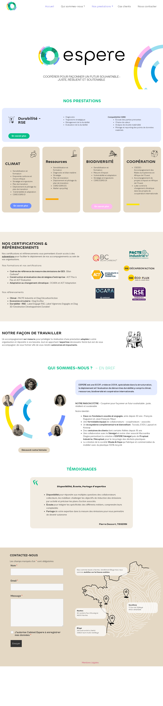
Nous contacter (147, 6)
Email (14, 580)
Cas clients (124, 6)
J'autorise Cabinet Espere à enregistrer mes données (38, 634)
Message (16, 596)
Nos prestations (102, 6)
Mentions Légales (90, 662)
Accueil (49, 6)
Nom (14, 565)
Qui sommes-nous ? (73, 6)
